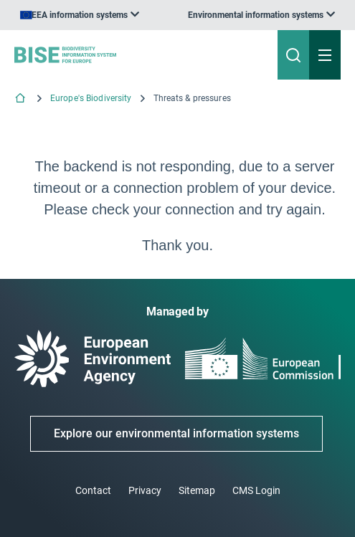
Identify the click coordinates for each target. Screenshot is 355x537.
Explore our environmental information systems (176, 433)
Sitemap (197, 490)
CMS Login (256, 490)
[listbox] (261, 15)
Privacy (144, 490)
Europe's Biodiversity (91, 98)
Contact (93, 490)
